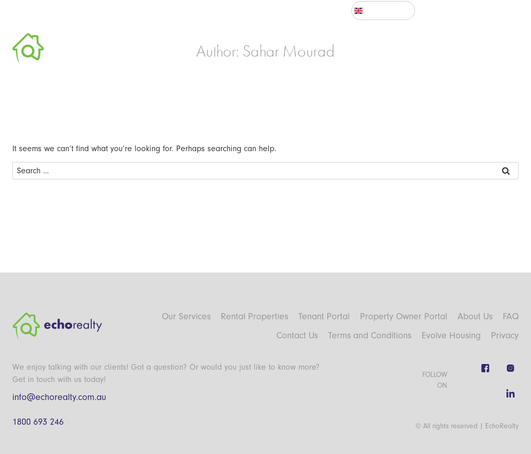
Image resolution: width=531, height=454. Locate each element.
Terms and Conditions (369, 335)
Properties (303, 48)
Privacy (505, 335)
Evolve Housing (451, 335)
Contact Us (495, 48)
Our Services (186, 316)
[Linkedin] (510, 393)
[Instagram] (510, 368)
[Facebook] (485, 368)
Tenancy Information (361, 48)
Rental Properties (254, 316)
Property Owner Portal (403, 316)
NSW (439, 9)
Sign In (497, 10)
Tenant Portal (313, 10)
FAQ (511, 316)
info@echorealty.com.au (59, 397)
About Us (179, 48)
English (370, 10)
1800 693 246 (38, 421)
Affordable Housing (435, 48)
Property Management (240, 48)
